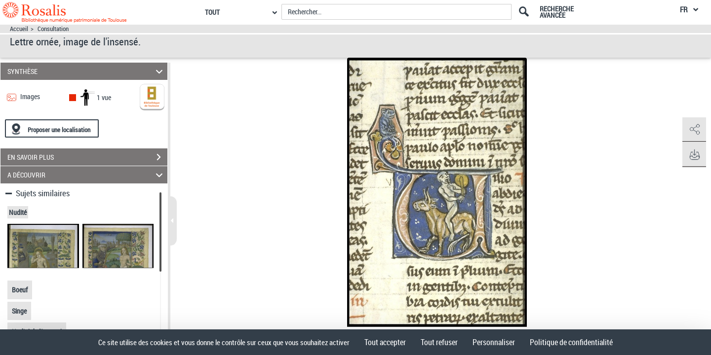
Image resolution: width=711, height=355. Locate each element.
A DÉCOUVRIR (86, 174)
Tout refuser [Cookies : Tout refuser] (439, 342)
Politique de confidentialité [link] (571, 342)
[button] (693, 129)
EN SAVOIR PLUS (87, 157)
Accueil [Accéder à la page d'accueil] (19, 29)
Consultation (53, 29)
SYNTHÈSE (86, 71)
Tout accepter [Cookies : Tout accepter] (385, 342)
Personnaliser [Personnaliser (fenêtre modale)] (494, 342)
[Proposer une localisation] (52, 128)
